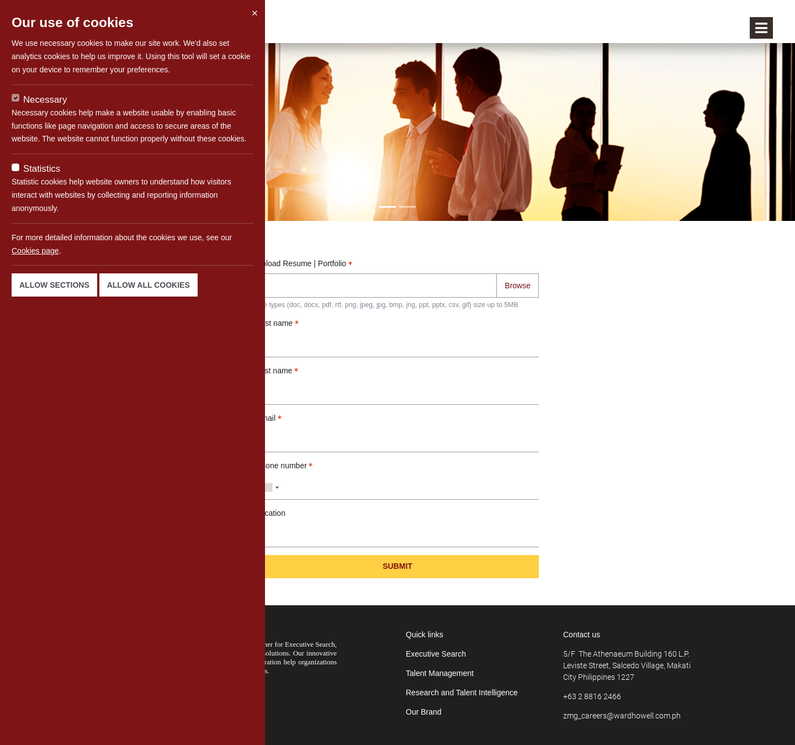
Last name (277, 370)
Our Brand (424, 711)
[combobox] (269, 487)
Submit (397, 566)
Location (270, 513)
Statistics (41, 168)
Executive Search (436, 653)
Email (269, 418)
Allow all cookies (148, 285)
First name (277, 323)
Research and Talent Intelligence (462, 692)
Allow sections (54, 285)
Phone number (284, 465)
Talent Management (440, 673)
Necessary (45, 99)
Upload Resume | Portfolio (304, 263)
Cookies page (35, 250)
